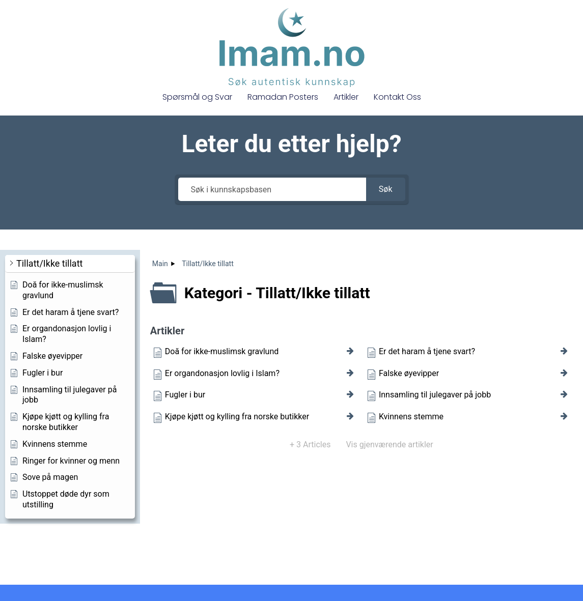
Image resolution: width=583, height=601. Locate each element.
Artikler (346, 97)
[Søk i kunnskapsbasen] (272, 189)
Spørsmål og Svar (197, 97)
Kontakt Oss (397, 97)
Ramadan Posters (282, 97)
